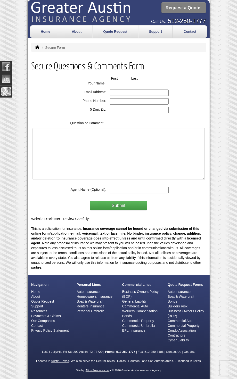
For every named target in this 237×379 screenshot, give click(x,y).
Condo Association (182, 330)
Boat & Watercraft (90, 301)
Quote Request (42, 301)
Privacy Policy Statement (50, 330)
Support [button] (155, 31)
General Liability (134, 301)
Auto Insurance (88, 291)
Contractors (176, 335)
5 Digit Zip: (98, 109)
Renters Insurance (90, 306)
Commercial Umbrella (138, 325)
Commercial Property (138, 320)
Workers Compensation (140, 311)
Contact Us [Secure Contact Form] (173, 351)
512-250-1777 (187, 20)
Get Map (189, 351)
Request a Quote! (183, 8)
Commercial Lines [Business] (137, 284)
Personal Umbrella (91, 311)
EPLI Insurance (134, 330)
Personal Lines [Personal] (89, 284)
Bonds (127, 315)
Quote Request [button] (115, 31)
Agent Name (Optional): (88, 189)
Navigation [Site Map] (40, 284)
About (77, 31)
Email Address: (95, 91)
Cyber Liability (178, 340)
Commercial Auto (135, 306)
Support (37, 306)
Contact (190, 31)
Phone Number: (94, 100)
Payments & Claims (46, 315)
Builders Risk (178, 306)
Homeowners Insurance (95, 296)
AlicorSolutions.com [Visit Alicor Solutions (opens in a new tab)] (97, 369)
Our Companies (43, 320)
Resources (39, 311)
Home (45, 31)
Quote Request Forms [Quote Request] (185, 284)
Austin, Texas (60, 360)
